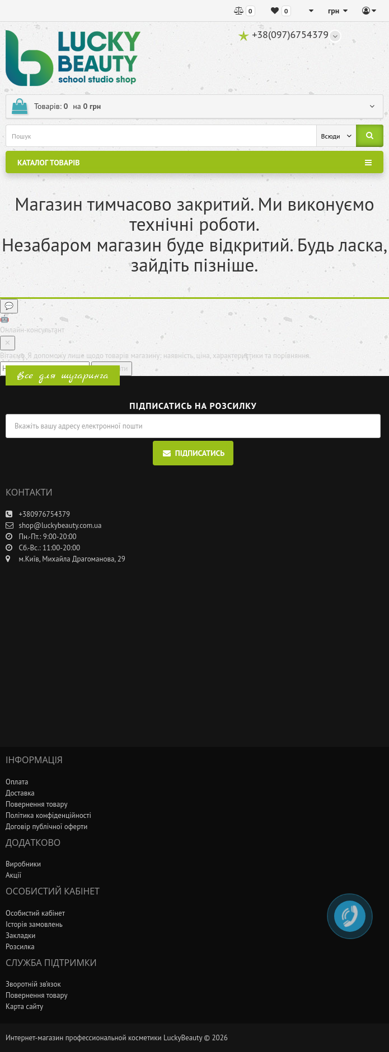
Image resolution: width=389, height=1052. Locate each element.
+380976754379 (38, 514)
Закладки (20, 935)
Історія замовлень (34, 924)
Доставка (20, 793)
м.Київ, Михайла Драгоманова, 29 (65, 559)
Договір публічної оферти (46, 826)
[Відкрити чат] (9, 306)
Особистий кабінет (35, 913)
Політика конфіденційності (48, 815)
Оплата (17, 782)
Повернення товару (36, 804)
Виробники (23, 864)
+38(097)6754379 (283, 34)
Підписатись (193, 453)
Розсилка (20, 946)
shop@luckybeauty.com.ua (53, 525)
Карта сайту (24, 1006)
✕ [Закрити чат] (7, 343)
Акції (13, 875)
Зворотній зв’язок (33, 984)
